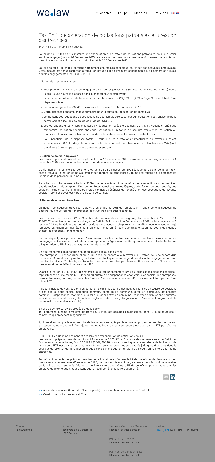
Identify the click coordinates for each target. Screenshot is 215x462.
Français (162, 430)
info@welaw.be (24, 429)
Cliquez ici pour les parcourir (124, 429)
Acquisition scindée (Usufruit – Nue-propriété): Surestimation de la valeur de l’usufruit (94, 390)
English (174, 430)
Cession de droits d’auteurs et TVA (62, 394)
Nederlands (189, 430)
